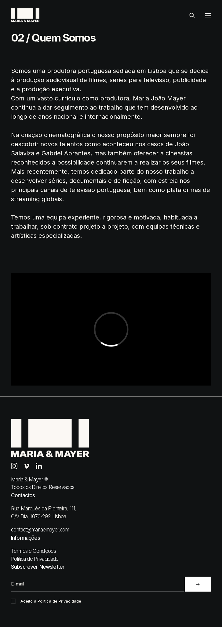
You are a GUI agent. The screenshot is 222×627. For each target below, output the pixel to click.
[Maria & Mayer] (25, 15)
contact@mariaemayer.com (40, 530)
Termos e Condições (33, 551)
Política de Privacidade (34, 559)
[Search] (189, 15)
